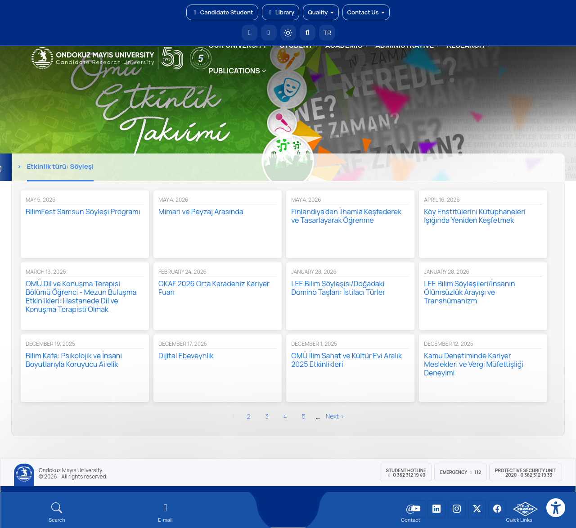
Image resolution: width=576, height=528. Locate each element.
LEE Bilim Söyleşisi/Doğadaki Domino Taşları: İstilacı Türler (338, 288)
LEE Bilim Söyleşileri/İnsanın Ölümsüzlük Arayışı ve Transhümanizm (469, 292)
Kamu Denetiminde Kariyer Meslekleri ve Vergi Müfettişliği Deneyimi (473, 364)
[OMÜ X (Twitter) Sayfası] (477, 509)
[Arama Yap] (307, 33)
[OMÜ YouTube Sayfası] (416, 509)
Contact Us (366, 12)
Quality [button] (320, 12)
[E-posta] (269, 33)
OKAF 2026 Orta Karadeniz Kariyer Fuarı (214, 288)
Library (281, 12)
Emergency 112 (460, 472)
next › (335, 416)
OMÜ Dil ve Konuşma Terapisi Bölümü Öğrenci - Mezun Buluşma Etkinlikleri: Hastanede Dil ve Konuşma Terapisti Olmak (81, 296)
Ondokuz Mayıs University (70, 470)
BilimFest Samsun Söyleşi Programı (83, 212)
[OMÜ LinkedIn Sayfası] (437, 509)
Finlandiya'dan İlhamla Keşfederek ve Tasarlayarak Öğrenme (346, 216)
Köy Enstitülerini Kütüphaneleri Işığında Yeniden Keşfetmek (474, 216)
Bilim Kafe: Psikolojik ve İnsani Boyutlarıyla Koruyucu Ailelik (74, 360)
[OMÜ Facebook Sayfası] (497, 509)
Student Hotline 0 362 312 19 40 (406, 472)
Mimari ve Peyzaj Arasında (200, 212)
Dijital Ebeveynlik (185, 356)
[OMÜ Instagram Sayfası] (457, 509)
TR (326, 32)
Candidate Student (222, 12)
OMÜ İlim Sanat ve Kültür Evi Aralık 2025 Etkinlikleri (346, 360)
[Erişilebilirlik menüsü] (555, 507)
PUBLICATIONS (234, 71)
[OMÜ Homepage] (249, 33)
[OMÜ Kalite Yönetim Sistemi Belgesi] (525, 509)
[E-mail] (165, 512)
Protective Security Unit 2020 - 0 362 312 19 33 (525, 472)
